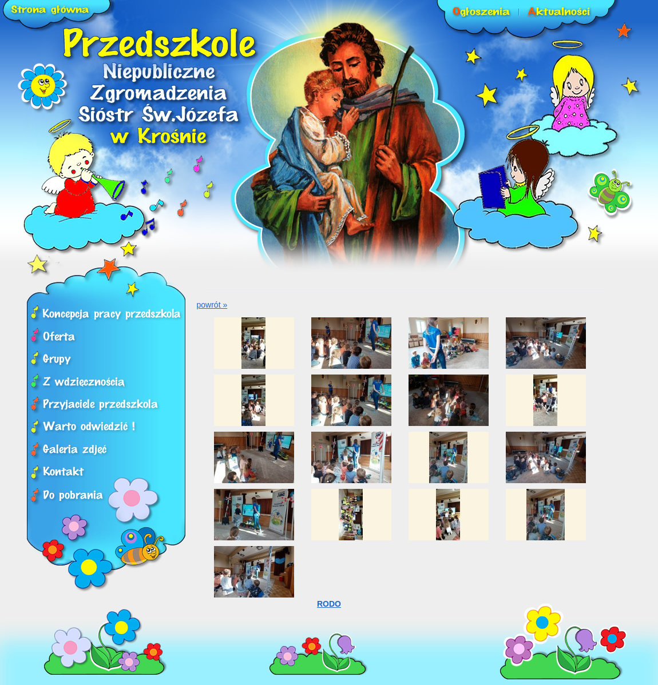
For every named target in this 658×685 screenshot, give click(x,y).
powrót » (212, 304)
